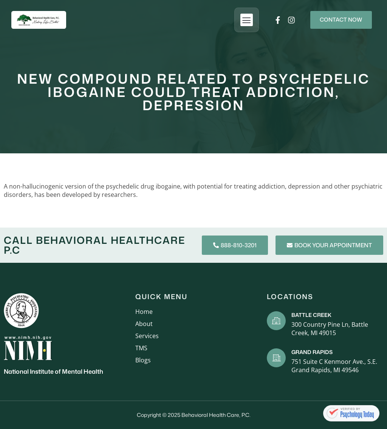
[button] (241, 20)
